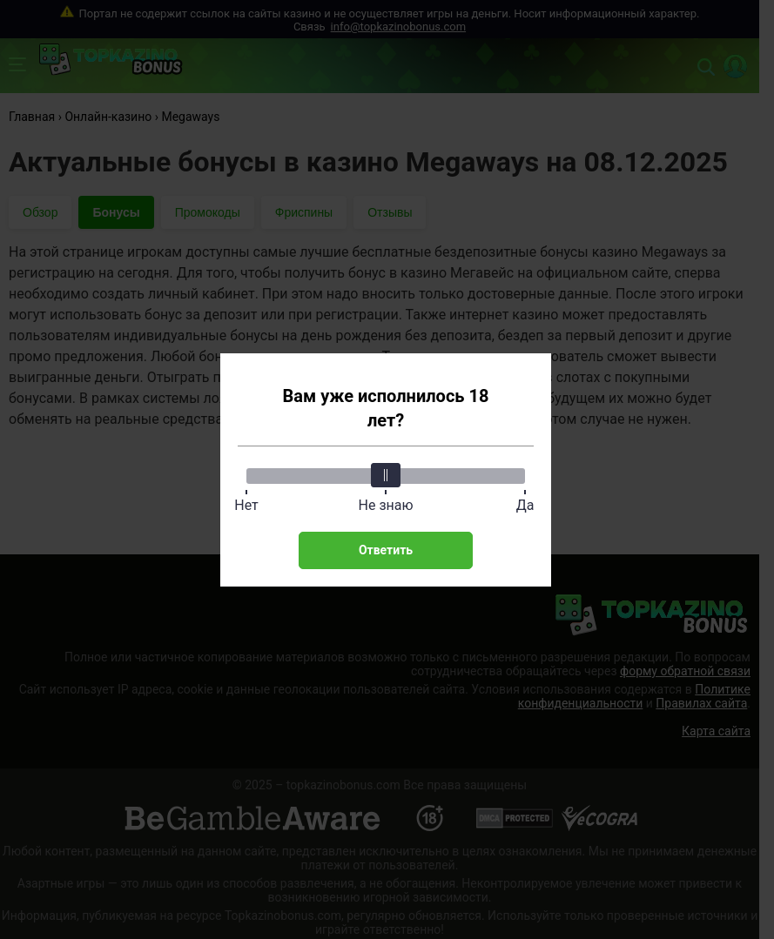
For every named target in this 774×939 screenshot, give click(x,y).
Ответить (386, 550)
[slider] (385, 475)
